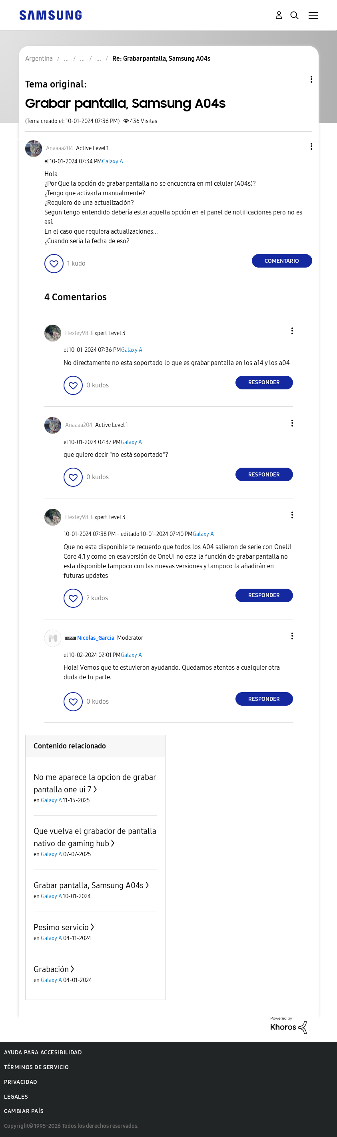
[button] (297, 146)
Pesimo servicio (61, 927)
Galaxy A (112, 161)
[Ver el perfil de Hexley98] (76, 333)
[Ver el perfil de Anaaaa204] (59, 148)
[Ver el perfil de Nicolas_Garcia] (95, 638)
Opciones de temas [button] (297, 79)
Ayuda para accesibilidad (43, 1052)
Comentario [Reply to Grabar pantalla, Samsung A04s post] (282, 261)
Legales (16, 1096)
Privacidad (20, 1082)
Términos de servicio (36, 1067)
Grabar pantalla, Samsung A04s (89, 885)
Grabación (51, 969)
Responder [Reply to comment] (264, 382)
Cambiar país (24, 1111)
